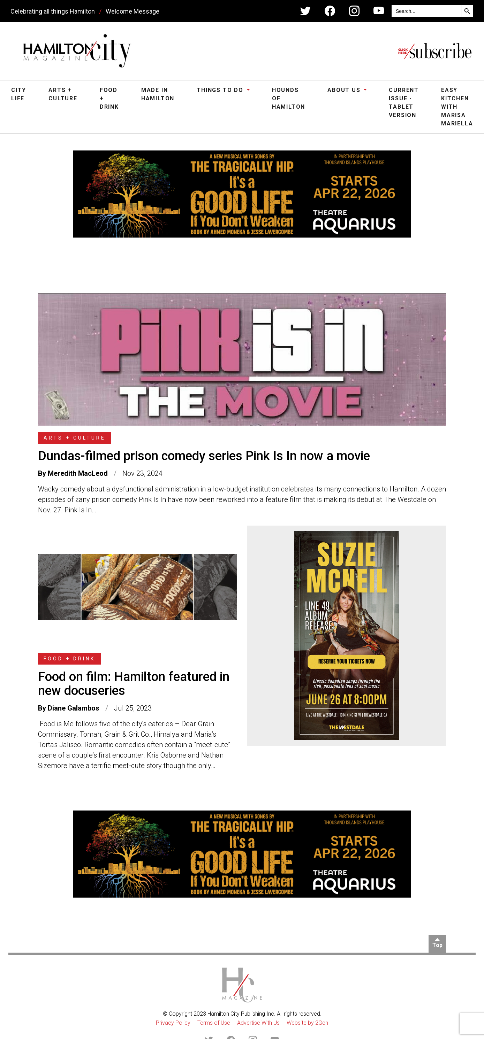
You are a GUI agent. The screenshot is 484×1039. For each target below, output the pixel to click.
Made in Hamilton (157, 94)
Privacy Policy (173, 1022)
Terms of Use (213, 1022)
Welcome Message (132, 11)
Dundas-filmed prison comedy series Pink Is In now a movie (204, 456)
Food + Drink (109, 98)
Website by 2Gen (307, 1022)
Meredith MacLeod (78, 473)
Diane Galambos (73, 708)
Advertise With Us (258, 1022)
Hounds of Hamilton (288, 98)
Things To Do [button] (221, 90)
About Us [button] (344, 90)
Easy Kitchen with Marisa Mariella (457, 107)
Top (437, 945)
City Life (18, 94)
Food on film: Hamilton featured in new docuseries (133, 683)
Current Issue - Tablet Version (404, 102)
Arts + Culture (62, 94)
